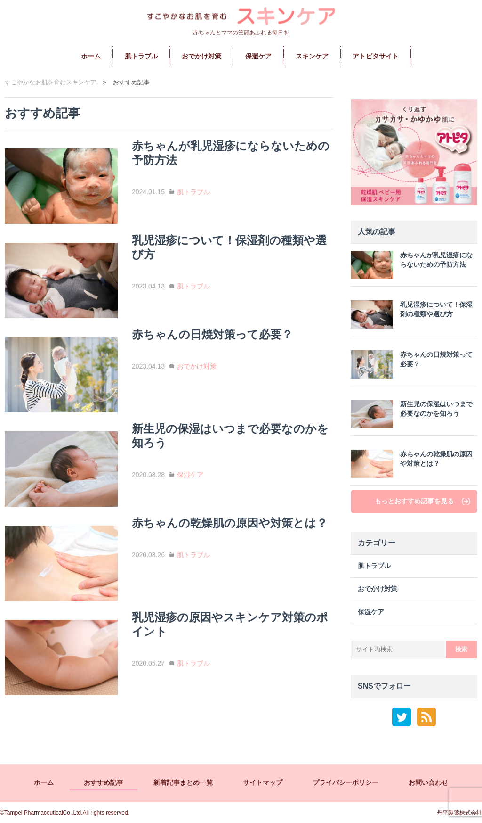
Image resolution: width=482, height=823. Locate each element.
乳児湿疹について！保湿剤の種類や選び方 (412, 314)
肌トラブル (141, 56)
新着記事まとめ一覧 (183, 782)
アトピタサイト (376, 56)
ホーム (91, 56)
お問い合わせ (428, 782)
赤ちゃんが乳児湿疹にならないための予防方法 (412, 265)
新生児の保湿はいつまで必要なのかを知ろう (412, 414)
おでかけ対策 (201, 56)
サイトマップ (262, 782)
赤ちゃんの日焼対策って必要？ (412, 364)
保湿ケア (258, 56)
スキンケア (312, 56)
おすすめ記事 (103, 782)
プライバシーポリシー (345, 782)
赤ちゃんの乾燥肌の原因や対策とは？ (412, 464)
